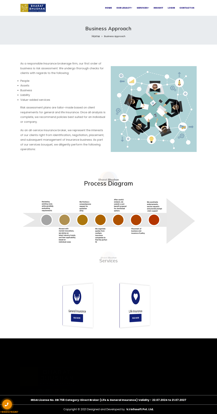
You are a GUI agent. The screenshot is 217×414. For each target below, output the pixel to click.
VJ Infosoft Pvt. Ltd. (140, 409)
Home (96, 36)
